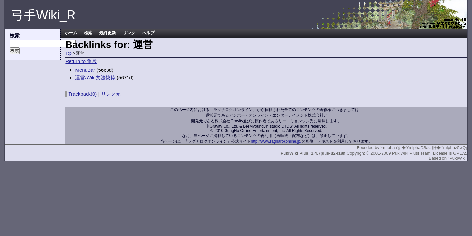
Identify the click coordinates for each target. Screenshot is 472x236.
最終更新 (107, 33)
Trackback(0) (82, 94)
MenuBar (85, 70)
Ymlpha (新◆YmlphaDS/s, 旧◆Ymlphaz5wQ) (423, 147)
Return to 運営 (81, 61)
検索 (88, 33)
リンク (129, 33)
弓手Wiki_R (43, 15)
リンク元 (111, 94)
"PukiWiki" (457, 158)
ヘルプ (148, 33)
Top (68, 53)
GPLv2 (459, 153)
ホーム (71, 33)
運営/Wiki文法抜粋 (95, 77)
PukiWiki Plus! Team (411, 153)
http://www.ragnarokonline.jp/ (276, 141)
